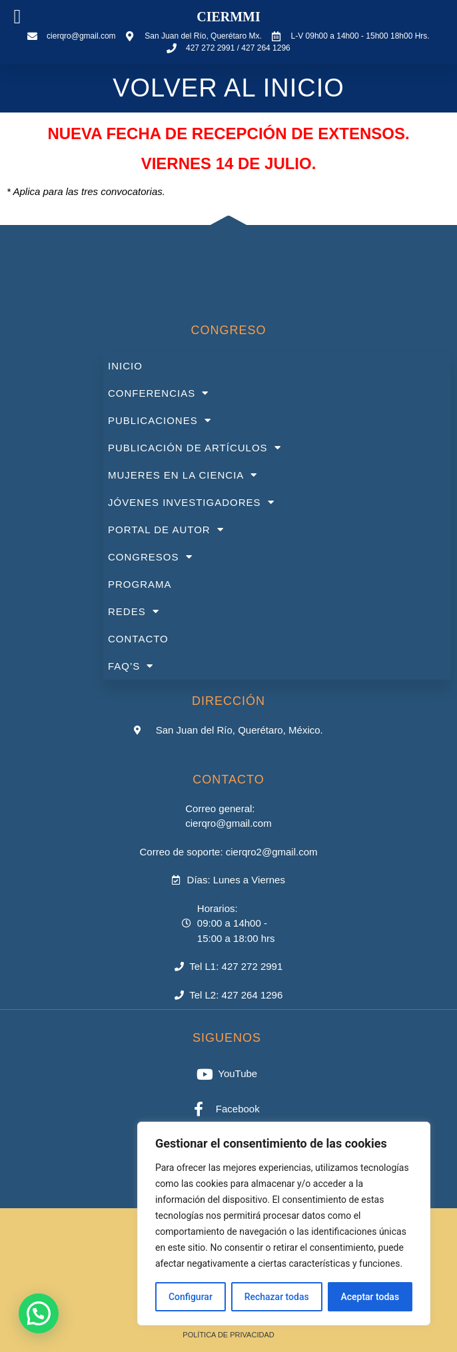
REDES (133, 611)
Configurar (191, 1296)
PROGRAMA (140, 584)
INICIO (125, 365)
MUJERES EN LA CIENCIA (182, 475)
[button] (39, 1313)
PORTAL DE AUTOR (166, 529)
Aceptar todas (369, 1296)
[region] (283, 1223)
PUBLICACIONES (159, 420)
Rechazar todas (276, 1296)
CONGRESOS (150, 556)
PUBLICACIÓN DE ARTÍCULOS (194, 447)
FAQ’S (130, 666)
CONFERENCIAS (158, 393)
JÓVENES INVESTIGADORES (191, 502)
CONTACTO (138, 638)
